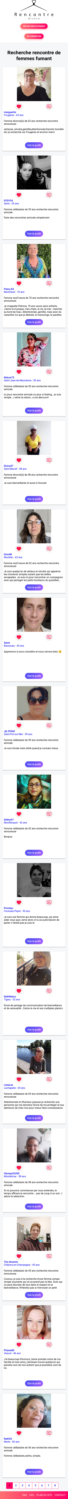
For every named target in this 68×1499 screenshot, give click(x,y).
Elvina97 (8, 465)
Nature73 (9, 377)
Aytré (7, 203)
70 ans (21, 292)
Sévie (7, 642)
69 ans (21, 1087)
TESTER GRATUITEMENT (34, 26)
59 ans (28, 734)
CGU (31, 1495)
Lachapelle (10, 1087)
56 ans (16, 1441)
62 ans (19, 557)
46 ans (17, 1353)
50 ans (37, 380)
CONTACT (60, 1495)
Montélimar (10, 1176)
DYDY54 (8, 200)
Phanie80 (9, 1350)
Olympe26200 (11, 1173)
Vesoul (7, 1353)
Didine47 (9, 819)
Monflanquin (11, 822)
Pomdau (8, 908)
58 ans (23, 468)
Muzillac (8, 557)
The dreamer (11, 1261)
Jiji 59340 (9, 731)
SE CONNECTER (34, 36)
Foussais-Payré (12, 911)
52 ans (16, 999)
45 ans (20, 645)
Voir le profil (34, 145)
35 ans (15, 203)
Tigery (7, 999)
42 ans (23, 822)
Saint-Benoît (10, 468)
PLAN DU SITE (44, 1495)
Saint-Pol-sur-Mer (13, 734)
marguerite (10, 112)
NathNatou (10, 996)
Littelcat (8, 1085)
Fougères (9, 115)
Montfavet (9, 292)
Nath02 (8, 1438)
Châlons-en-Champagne (17, 1264)
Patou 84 (9, 289)
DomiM (8, 554)
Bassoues (9, 645)
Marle (7, 1441)
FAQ (24, 1495)
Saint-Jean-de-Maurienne (17, 380)
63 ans (19, 115)
